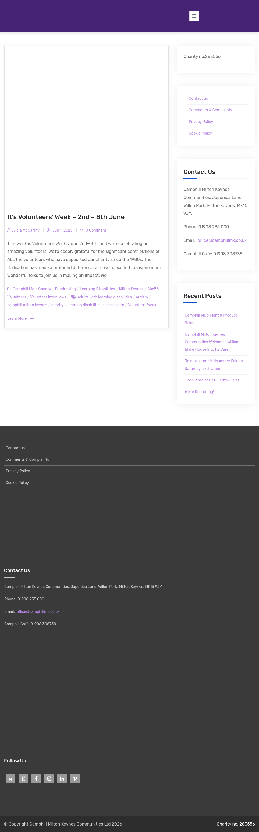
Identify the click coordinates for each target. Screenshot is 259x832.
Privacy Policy (201, 121)
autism (142, 297)
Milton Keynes (131, 289)
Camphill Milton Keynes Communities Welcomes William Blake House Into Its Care (212, 342)
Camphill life (23, 289)
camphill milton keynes (27, 305)
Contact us (198, 98)
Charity (44, 289)
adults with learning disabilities (105, 297)
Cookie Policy (200, 133)
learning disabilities (84, 305)
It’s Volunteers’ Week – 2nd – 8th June (66, 217)
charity (57, 305)
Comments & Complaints (210, 110)
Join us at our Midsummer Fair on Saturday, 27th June (214, 365)
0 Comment (95, 230)
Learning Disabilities (97, 289)
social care (114, 305)
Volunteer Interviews (48, 297)
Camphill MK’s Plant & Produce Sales (211, 319)
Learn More (20, 319)
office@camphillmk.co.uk (222, 240)
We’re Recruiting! (199, 392)
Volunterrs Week (142, 305)
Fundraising (65, 289)
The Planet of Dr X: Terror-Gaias (212, 380)
